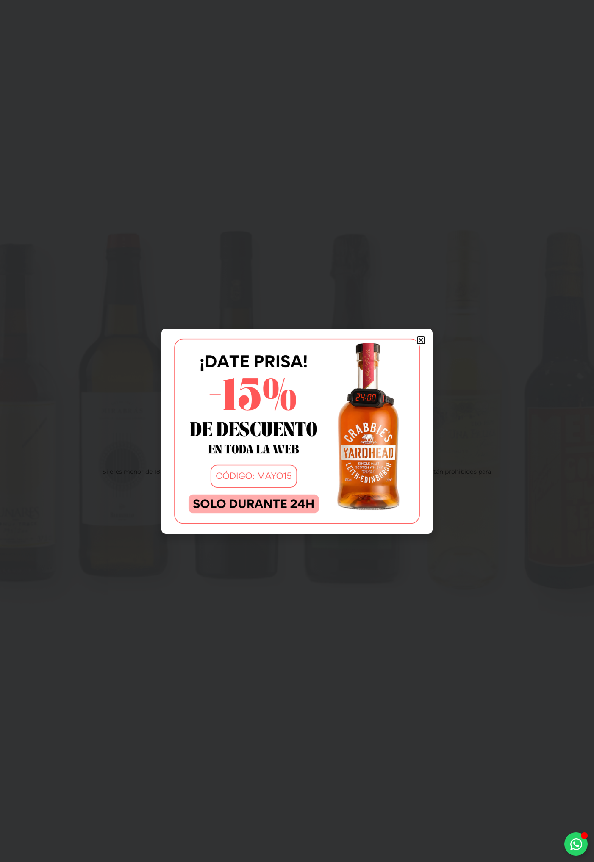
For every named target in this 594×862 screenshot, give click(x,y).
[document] (297, 431)
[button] (421, 340)
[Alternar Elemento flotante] (576, 844)
